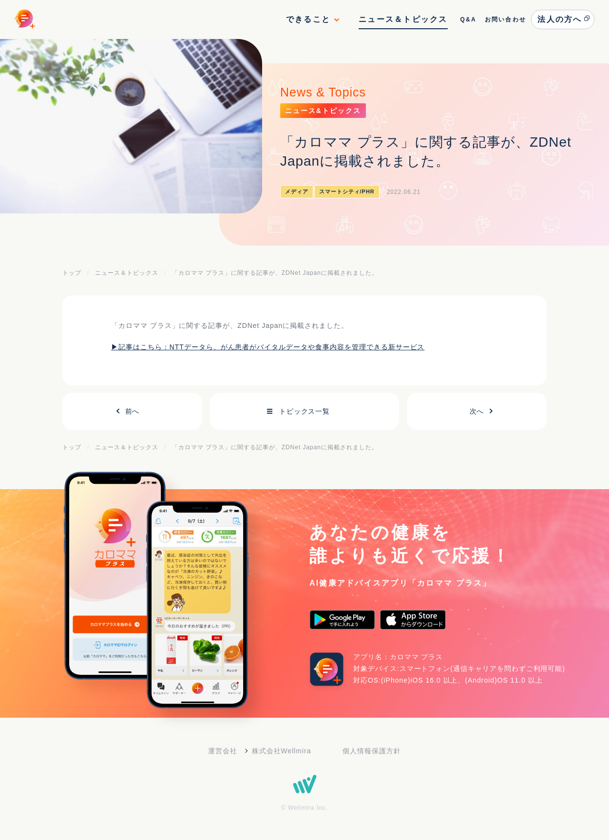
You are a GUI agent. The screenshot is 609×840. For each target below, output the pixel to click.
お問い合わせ (505, 19)
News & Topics (323, 92)
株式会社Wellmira (281, 751)
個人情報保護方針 (372, 751)
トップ (71, 272)
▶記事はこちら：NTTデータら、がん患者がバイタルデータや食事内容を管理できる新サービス (267, 347)
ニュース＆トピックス (403, 19)
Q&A (467, 19)
